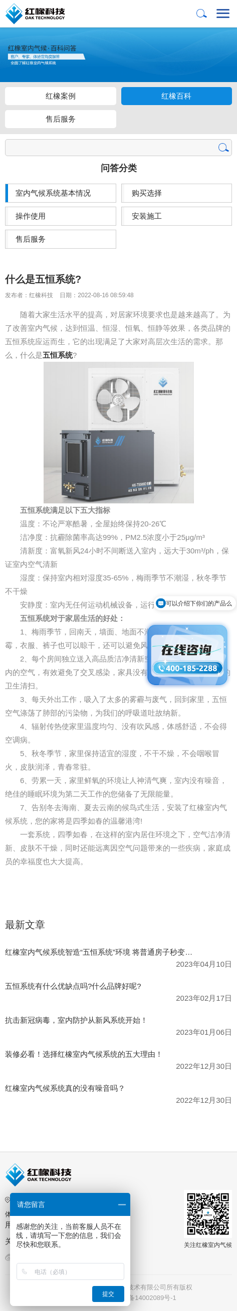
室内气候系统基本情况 (53, 193)
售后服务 (61, 119)
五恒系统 (58, 355)
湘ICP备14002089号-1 (144, 1297)
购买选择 (147, 193)
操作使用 (31, 216)
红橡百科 (176, 96)
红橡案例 (61, 96)
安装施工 (147, 216)
